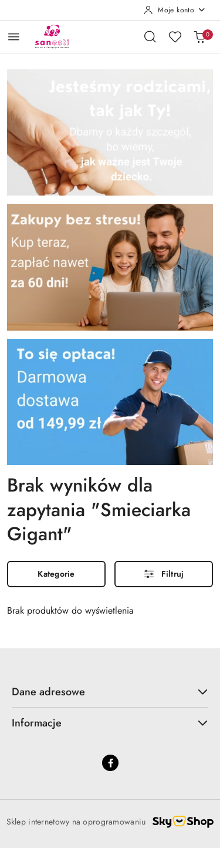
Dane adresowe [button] (110, 691)
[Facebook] (110, 763)
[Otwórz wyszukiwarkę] (150, 36)
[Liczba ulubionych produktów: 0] (174, 36)
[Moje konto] (175, 10)
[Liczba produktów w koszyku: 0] (199, 36)
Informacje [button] (110, 723)
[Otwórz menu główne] (14, 36)
